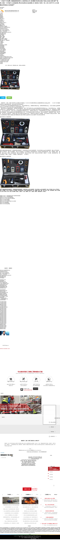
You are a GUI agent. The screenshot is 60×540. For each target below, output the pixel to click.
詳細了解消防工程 (57, 419)
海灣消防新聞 (2, 47)
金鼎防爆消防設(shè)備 (3, 288)
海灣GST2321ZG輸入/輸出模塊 (4, 201)
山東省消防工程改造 (3, 316)
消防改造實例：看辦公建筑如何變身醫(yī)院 (35, 458)
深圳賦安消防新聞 (3, 53)
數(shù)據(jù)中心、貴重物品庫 (4, 41)
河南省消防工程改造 (3, 317)
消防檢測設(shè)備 (3, 35)
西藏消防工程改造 (3, 325)
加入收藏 (1, 9)
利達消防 (17, 530)
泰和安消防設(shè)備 (3, 286)
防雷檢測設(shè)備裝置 (3, 296)
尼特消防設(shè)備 (3, 289)
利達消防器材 (2, 282)
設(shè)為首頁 (2, 8)
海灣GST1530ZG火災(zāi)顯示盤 (5, 205)
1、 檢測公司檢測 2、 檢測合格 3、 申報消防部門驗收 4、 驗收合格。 (11, 364)
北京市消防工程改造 (3, 303)
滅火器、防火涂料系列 (3, 32)
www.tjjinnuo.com (43, 537)
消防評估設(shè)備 (27, 529)
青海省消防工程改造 (3, 328)
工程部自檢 (2, 359)
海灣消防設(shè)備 (3, 281)
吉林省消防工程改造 (3, 310)
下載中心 (1, 45)
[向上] (30, 535)
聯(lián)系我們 (2, 20)
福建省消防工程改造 (3, 315)
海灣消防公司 (39, 530)
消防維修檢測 (2, 57)
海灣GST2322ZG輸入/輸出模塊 (4, 200)
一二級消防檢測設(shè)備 (4, 300)
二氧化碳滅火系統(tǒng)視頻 (4, 62)
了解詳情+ (3, 418)
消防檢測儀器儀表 (3, 291)
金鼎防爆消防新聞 (3, 54)
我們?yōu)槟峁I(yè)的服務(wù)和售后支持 (6, 351)
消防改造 (1, 16)
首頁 (6, 66)
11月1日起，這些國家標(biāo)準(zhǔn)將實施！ (11, 516)
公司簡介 (1, 21)
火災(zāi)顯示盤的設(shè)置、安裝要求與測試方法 (30, 518)
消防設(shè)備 (34, 13)
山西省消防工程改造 (3, 307)
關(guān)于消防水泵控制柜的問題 (49, 506)
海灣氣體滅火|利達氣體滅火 (54, 530)
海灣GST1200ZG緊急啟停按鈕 (4, 204)
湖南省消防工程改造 (3, 319)
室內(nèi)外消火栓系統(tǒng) (4, 30)
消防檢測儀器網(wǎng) (6, 529)
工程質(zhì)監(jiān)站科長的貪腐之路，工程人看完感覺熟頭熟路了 (37, 453)
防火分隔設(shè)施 (3, 34)
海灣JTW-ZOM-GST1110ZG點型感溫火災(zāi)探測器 (8, 202)
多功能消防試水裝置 (3, 299)
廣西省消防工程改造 (3, 321)
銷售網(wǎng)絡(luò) (3, 24)
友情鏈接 (29, 527)
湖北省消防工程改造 (3, 318)
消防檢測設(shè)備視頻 (3, 27)
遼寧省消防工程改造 (3, 309)
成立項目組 (2, 353)
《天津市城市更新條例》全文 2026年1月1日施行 (11, 508)
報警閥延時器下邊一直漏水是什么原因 (11, 520)
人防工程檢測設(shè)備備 (4, 297)
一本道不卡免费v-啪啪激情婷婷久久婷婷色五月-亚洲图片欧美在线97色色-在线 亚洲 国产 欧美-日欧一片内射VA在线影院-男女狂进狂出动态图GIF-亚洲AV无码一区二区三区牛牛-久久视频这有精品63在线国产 (29, 3)
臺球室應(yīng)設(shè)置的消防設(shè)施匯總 (30, 512)
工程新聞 (1, 42)
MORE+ (55, 496)
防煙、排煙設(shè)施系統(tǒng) (4, 31)
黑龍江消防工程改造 (3, 311)
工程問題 (1, 44)
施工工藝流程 (2, 356)
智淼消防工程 (21, 530)
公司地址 (1, 64)
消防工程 (30, 536)
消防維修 (1, 17)
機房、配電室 (2, 37)
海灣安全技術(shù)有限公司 (32, 530)
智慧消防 (1, 19)
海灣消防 (42, 530)
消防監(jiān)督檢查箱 (22, 66)
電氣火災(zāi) (26, 530)
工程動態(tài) (2, 43)
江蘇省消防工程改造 (3, 312)
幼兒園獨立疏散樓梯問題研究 (50, 518)
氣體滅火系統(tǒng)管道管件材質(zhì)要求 (30, 524)
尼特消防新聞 (2, 55)
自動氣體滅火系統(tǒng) (3, 29)
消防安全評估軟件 (3, 293)
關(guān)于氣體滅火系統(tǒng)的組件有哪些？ (11, 522)
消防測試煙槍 (2, 298)
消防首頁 (33, 11)
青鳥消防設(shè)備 (3, 283)
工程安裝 (1, 56)
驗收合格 (1, 366)
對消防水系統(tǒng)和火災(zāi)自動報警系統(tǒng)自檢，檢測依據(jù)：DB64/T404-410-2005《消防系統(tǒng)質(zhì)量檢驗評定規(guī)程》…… (22, 361)
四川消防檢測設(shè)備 (44, 529)
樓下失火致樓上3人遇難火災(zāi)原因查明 (28, 464)
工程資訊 (27, 536)
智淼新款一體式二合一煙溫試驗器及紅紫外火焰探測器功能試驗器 (10, 197)
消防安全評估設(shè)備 (3, 292)
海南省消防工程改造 (3, 322)
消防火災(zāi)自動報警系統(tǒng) (5, 28)
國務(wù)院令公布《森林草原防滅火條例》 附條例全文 (11, 510)
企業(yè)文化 (2, 23)
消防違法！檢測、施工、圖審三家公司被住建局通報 (28, 462)
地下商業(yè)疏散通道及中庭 (30, 510)
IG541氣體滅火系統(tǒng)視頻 (4, 61)
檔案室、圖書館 (2, 38)
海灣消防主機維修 (37, 529)
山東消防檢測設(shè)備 (13, 529)
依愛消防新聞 (2, 52)
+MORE (30, 450)
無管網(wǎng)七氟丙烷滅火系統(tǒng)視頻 (6, 59)
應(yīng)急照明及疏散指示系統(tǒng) (5, 33)
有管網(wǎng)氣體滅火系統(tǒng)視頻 (6, 58)
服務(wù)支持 (53, 467)
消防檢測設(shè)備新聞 (3, 46)
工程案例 (24, 536)
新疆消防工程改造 (3, 330)
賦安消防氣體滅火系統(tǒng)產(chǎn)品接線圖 (28, 465)
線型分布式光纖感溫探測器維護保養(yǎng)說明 (30, 516)
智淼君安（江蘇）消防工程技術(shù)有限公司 (30, 442)
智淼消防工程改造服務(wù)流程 (5, 350)
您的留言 (54, 483)
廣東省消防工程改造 (3, 320)
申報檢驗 (1, 363)
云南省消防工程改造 (3, 324)
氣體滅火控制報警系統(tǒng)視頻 (5, 60)
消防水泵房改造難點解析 (35, 460)
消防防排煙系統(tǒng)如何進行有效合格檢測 (35, 459)
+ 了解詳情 (1, 394)
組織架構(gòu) (2, 22)
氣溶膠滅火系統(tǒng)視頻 (4, 63)
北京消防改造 (32, 529)
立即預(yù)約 (36, 390)
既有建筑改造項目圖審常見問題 (50, 512)
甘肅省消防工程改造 (3, 327)
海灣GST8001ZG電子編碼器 (4, 203)
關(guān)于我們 (34, 12)
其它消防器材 (2, 36)
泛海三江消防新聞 (3, 51)
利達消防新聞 (2, 48)
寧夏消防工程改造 (3, 329)
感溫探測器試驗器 (3, 301)
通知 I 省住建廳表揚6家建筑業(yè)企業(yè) (28, 463)
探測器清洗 (2, 18)
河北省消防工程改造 (3, 306)
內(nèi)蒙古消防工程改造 (4, 308)
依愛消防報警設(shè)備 (3, 287)
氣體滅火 (49, 529)
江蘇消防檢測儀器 (4, 530)
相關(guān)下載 (2, 26)
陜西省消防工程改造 (3, 326)
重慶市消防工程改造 (3, 305)
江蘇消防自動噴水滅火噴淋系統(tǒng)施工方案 (28, 461)
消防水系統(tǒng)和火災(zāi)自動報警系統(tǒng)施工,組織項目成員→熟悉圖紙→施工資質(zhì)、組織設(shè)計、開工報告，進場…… (20, 358)
